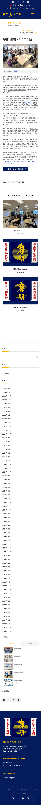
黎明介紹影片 (28, 103)
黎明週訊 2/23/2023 (20, 269)
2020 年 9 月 (6, 476)
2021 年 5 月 (6, 445)
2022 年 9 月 (6, 404)
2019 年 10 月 (6, 510)
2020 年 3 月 (6, 491)
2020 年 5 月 (6, 483)
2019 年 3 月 (6, 533)
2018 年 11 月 (6, 548)
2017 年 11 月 (6, 590)
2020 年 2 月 (6, 495)
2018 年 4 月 (6, 571)
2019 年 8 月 (6, 518)
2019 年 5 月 (6, 525)
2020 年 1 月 (6, 499)
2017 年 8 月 (6, 601)
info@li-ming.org (9, 778)
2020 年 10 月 (6, 472)
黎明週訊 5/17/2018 (19, 648)
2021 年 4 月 (6, 449)
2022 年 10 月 (6, 400)
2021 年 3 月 (6, 453)
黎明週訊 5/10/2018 (19, 680)
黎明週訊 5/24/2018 (19, 664)
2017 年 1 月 (6, 624)
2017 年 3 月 (6, 616)
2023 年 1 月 (6, 392)
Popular (11, 644)
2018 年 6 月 (6, 563)
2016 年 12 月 (6, 628)
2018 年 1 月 (6, 582)
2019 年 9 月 (6, 514)
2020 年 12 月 (6, 464)
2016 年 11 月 (6, 631)
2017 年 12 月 (6, 586)
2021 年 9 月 (6, 438)
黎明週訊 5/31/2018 (19, 656)
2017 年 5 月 (6, 609)
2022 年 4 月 (6, 411)
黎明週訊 (16, 71)
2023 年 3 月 (6, 388)
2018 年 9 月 (6, 555)
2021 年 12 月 (6, 426)
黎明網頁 (30, 107)
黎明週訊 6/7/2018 (19, 672)
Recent (30, 644)
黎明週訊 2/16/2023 (20, 307)
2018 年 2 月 (6, 578)
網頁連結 (17, 148)
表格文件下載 (16, 8)
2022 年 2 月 (6, 419)
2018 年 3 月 (6, 574)
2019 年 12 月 (6, 502)
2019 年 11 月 (6, 506)
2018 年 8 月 (6, 559)
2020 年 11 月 (6, 468)
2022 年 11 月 (6, 396)
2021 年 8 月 (6, 442)
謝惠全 (6, 124)
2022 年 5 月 (6, 407)
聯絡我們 (33, 8)
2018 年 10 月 (6, 552)
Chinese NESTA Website (10, 161)
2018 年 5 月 (6, 567)
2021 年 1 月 (6, 461)
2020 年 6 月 (6, 480)
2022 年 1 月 (6, 423)
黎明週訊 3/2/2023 (20, 231)
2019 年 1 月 (6, 540)
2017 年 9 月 (6, 597)
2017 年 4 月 (6, 612)
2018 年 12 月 (6, 544)
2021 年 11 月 (6, 430)
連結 (25, 133)
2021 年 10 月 (6, 434)
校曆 (7, 8)
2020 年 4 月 (6, 487)
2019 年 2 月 (6, 536)
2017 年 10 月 (6, 593)
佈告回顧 (5, 637)
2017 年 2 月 (6, 620)
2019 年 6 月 (6, 521)
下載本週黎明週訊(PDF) (15, 169)
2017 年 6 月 (6, 605)
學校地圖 (26, 8)
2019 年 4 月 (6, 529)
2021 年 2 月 (6, 457)
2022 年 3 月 (6, 415)
